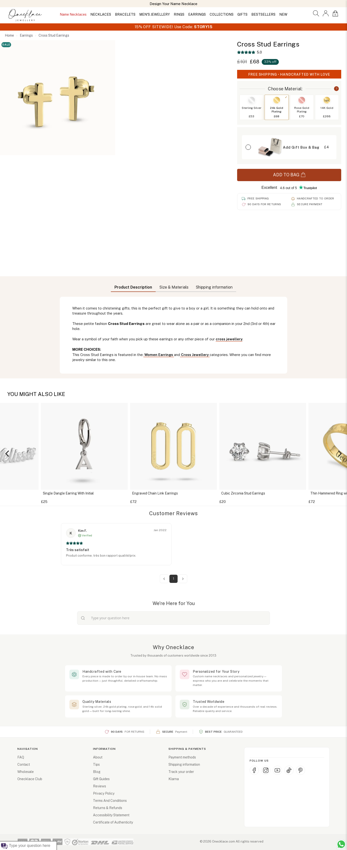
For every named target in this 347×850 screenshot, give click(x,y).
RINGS (179, 14)
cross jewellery (229, 339)
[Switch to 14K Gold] (327, 107)
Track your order (181, 772)
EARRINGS (197, 14)
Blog (96, 772)
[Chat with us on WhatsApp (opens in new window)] (341, 844)
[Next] (339, 453)
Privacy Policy (103, 793)
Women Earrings (158, 355)
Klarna (173, 779)
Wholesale (25, 772)
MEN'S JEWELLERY (154, 14)
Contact (23, 764)
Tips (96, 764)
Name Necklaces (73, 14)
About (97, 757)
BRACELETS (125, 14)
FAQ (20, 757)
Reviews (99, 786)
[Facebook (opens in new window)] (254, 770)
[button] (316, 13)
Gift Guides (101, 779)
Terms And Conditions (110, 801)
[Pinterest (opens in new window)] (300, 770)
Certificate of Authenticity (113, 822)
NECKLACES (100, 14)
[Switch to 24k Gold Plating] (276, 107)
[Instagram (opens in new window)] (265, 770)
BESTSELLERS (263, 14)
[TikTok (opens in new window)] (289, 770)
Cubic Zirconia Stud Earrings (243, 493)
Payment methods (182, 757)
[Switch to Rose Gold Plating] (302, 107)
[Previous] (7, 453)
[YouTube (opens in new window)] (277, 770)
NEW (283, 14)
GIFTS (242, 14)
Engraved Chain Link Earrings (155, 493)
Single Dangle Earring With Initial (68, 493)
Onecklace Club (29, 779)
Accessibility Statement (111, 815)
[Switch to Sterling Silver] (251, 107)
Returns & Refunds (107, 808)
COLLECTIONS (222, 14)
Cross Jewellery (195, 355)
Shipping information (184, 764)
